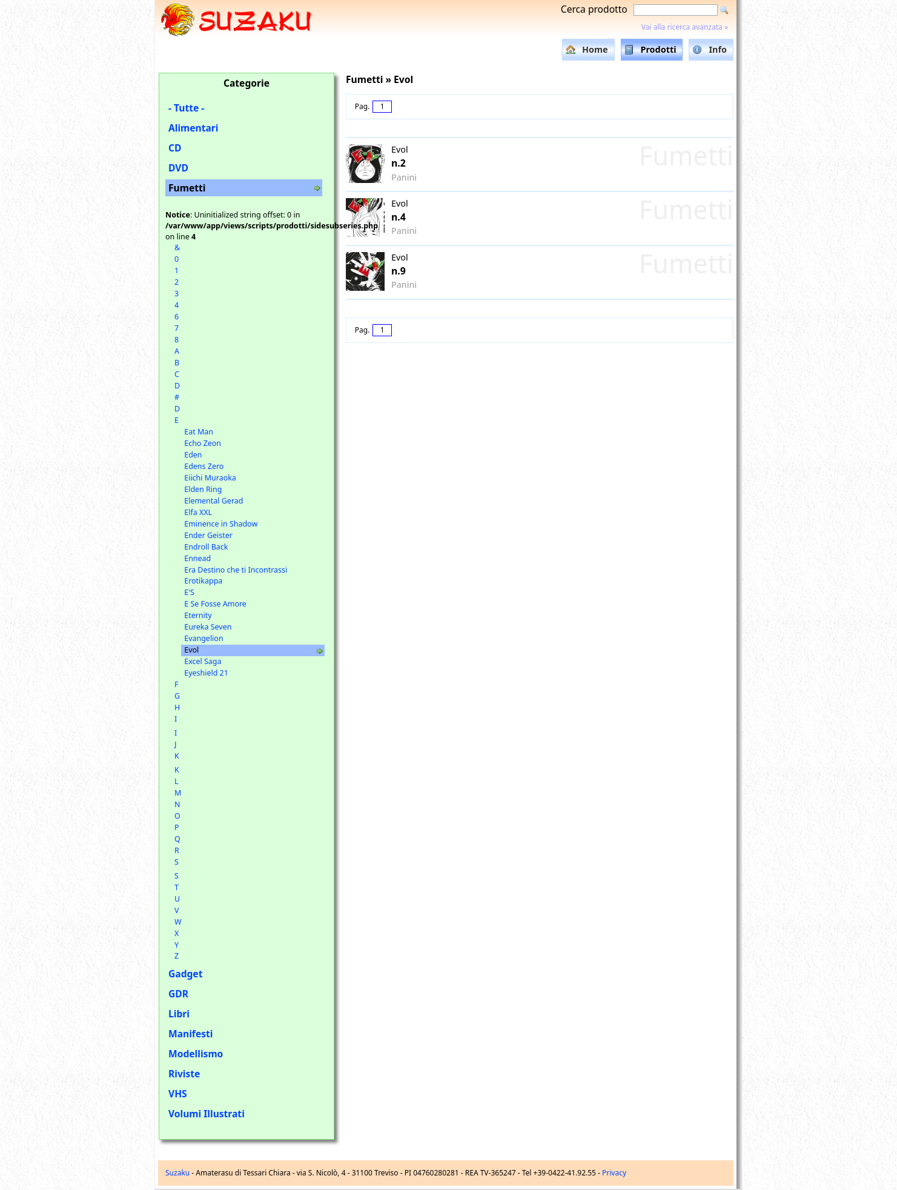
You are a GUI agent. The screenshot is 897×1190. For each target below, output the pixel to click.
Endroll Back (206, 547)
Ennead (197, 558)
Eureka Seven (207, 627)
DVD (178, 168)
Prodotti (659, 49)
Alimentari (193, 128)
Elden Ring (203, 489)
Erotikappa (203, 581)
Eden (193, 455)
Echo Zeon (202, 443)
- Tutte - (186, 108)
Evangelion (203, 638)
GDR (178, 993)
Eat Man (198, 432)
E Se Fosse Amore (215, 604)
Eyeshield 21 (206, 673)
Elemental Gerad (213, 501)
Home (595, 49)
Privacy (614, 1173)
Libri (179, 1013)
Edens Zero (203, 466)
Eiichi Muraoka (210, 478)
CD (174, 148)
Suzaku (177, 1173)
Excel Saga (202, 661)
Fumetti (186, 187)
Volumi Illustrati (206, 1113)
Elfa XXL (198, 512)
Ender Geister (208, 535)
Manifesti (190, 1033)
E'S (189, 592)
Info (718, 49)
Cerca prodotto (594, 9)
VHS (177, 1093)
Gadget (185, 973)
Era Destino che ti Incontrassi (235, 570)
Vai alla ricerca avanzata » (684, 27)
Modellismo (195, 1053)
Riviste (184, 1073)
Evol (191, 650)
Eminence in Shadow (220, 524)
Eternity (197, 615)
